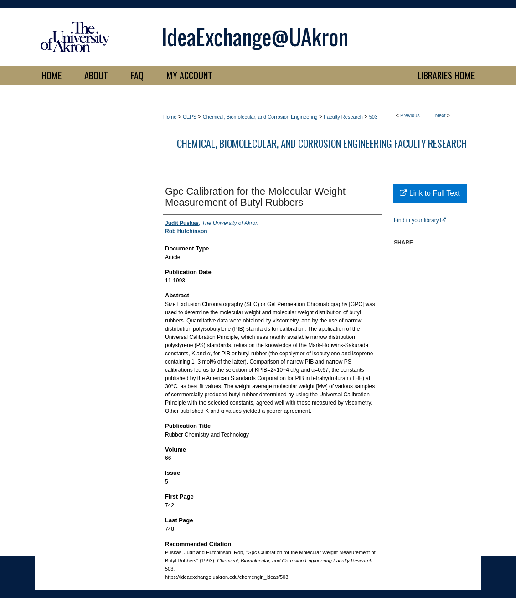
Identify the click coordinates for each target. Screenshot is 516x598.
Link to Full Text (429, 193)
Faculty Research (343, 117)
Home (169, 117)
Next (440, 115)
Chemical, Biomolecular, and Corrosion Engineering (260, 117)
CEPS (189, 117)
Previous (410, 115)
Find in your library (420, 220)
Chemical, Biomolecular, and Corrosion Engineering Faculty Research (322, 143)
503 (373, 117)
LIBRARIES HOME (446, 75)
